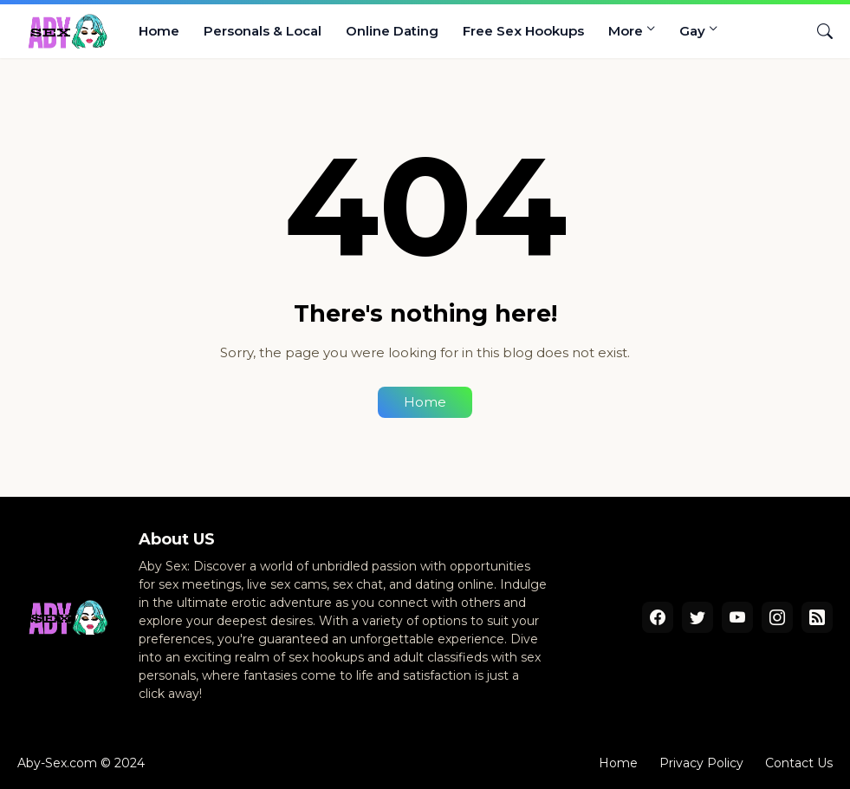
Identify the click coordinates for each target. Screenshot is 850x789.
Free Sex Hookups (523, 31)
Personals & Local (262, 31)
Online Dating (392, 31)
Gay (692, 31)
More (625, 31)
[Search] (818, 31)
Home (159, 31)
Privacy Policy (701, 763)
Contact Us (799, 763)
